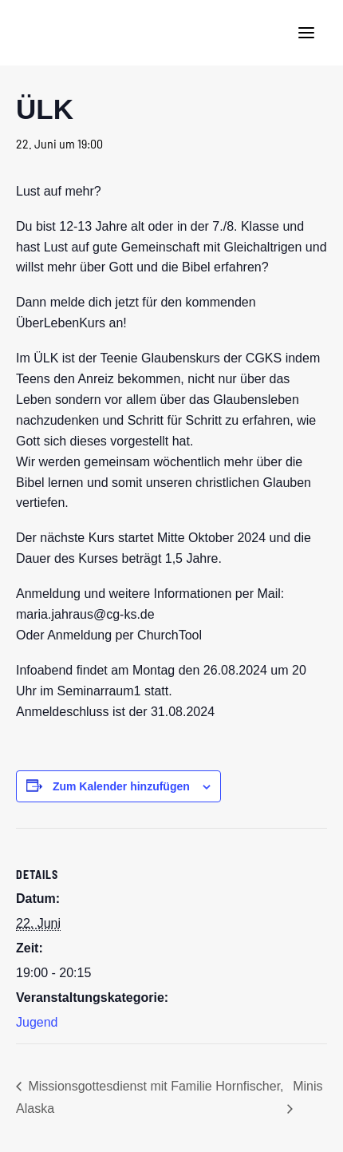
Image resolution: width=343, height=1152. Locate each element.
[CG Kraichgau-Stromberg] (41, 33)
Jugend (37, 1022)
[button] (306, 32)
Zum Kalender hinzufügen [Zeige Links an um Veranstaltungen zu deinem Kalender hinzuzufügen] (121, 786)
